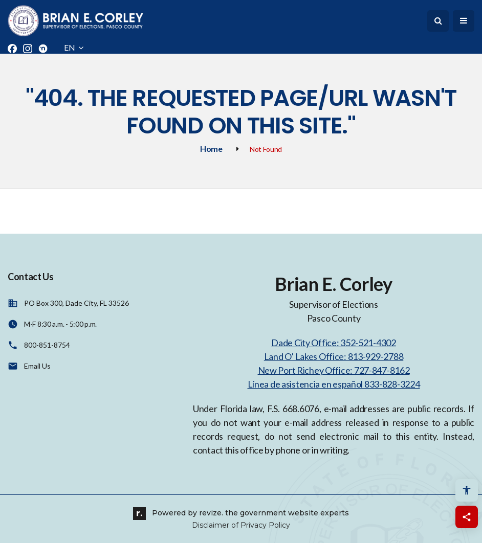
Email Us (37, 365)
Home (211, 148)
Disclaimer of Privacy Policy (241, 525)
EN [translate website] (73, 47)
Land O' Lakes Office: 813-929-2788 (333, 356)
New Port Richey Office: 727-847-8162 (334, 370)
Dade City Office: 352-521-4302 (333, 342)
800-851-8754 (47, 345)
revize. (211, 512)
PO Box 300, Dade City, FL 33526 (76, 303)
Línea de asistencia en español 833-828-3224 (334, 384)
